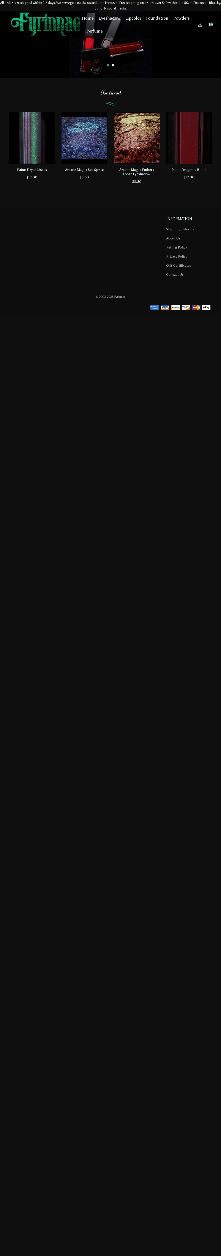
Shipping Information (183, 229)
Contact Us (175, 274)
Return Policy (176, 247)
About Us (173, 238)
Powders (181, 18)
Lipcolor (133, 18)
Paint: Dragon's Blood (189, 170)
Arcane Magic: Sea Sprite (84, 170)
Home (88, 18)
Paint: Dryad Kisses (32, 170)
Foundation (157, 18)
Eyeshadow (109, 18)
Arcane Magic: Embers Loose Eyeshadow (136, 172)
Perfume (94, 31)
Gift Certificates (178, 265)
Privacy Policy (176, 256)
